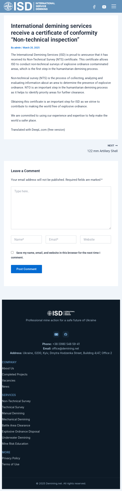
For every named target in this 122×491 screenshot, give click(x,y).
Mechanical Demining (16, 419)
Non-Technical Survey (16, 401)
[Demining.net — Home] (29, 6)
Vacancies (8, 380)
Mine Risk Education (15, 443)
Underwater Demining (16, 437)
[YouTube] (103, 6)
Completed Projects (14, 374)
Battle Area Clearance (16, 425)
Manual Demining (13, 413)
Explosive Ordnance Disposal (21, 431)
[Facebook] (93, 6)
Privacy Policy (11, 458)
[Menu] (113, 6)
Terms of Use (10, 464)
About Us (8, 368)
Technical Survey (13, 407)
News (5, 386)
